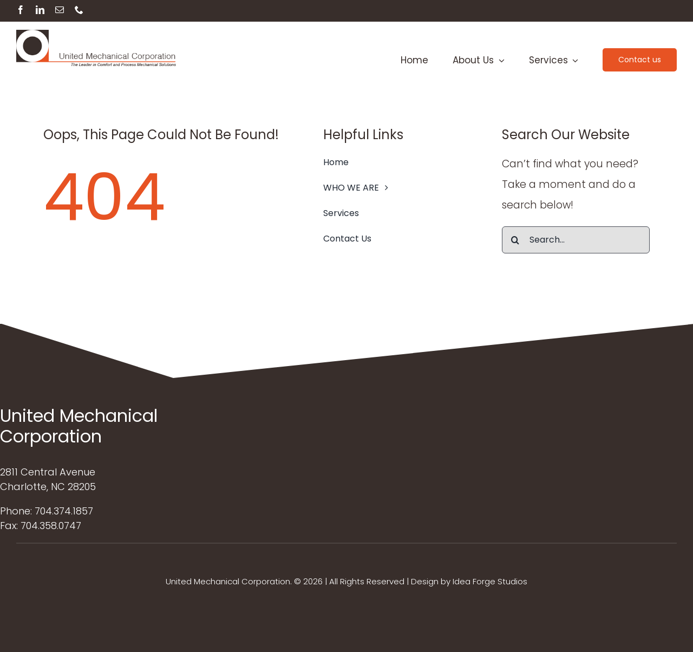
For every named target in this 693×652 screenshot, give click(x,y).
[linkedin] (40, 9)
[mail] (59, 9)
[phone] (79, 9)
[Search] (515, 239)
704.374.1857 (64, 511)
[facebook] (20, 9)
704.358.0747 (51, 525)
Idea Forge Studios (490, 581)
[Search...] (576, 239)
